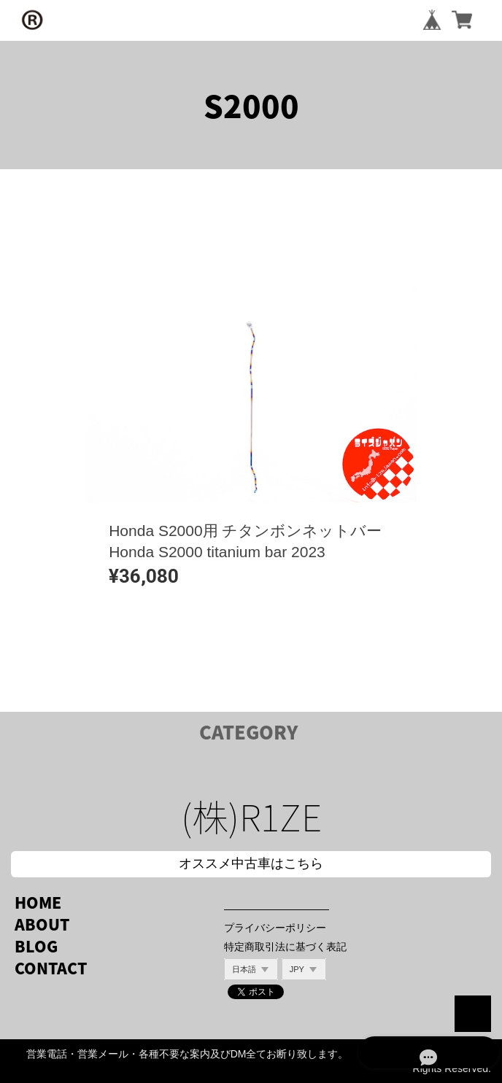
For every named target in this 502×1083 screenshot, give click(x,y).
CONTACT (51, 968)
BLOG (36, 946)
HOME (38, 902)
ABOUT (42, 924)
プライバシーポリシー (275, 927)
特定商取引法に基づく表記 (285, 946)
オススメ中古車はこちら (251, 863)
